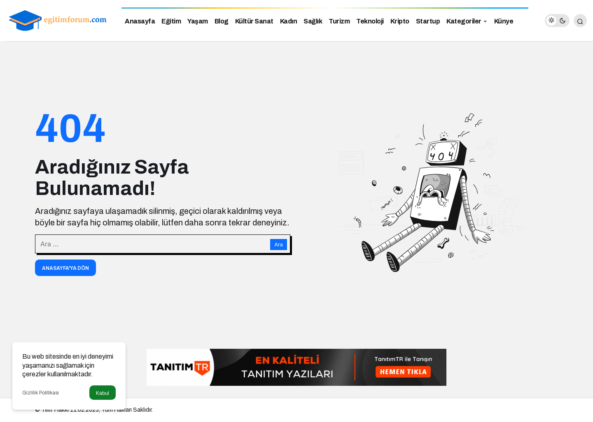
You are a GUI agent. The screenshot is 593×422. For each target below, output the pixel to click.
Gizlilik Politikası (40, 393)
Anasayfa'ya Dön (65, 268)
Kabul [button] (102, 393)
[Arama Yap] (580, 20)
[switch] (557, 20)
